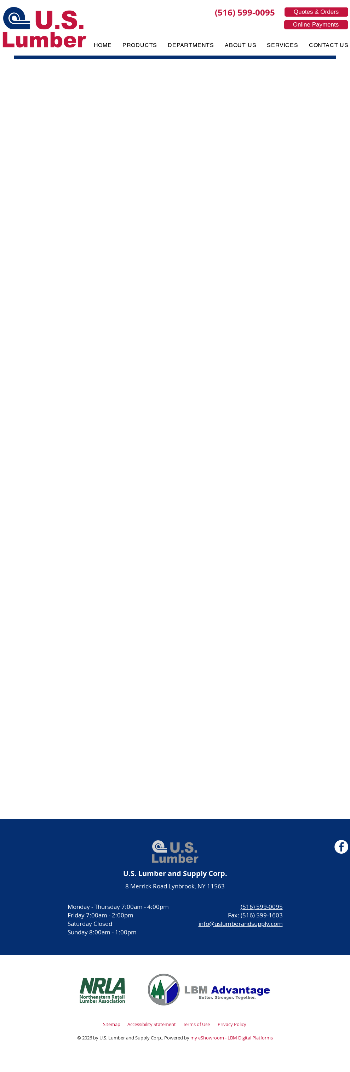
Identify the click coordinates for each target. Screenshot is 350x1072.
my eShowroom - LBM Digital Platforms (231, 1037)
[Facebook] (341, 847)
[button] (140, 45)
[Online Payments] (316, 24)
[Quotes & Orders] (316, 12)
